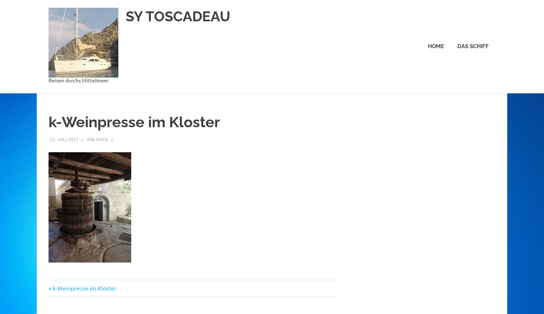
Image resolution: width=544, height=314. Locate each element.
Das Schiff (473, 46)
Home (436, 46)
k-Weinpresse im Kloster (84, 288)
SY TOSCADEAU (178, 16)
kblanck (97, 139)
